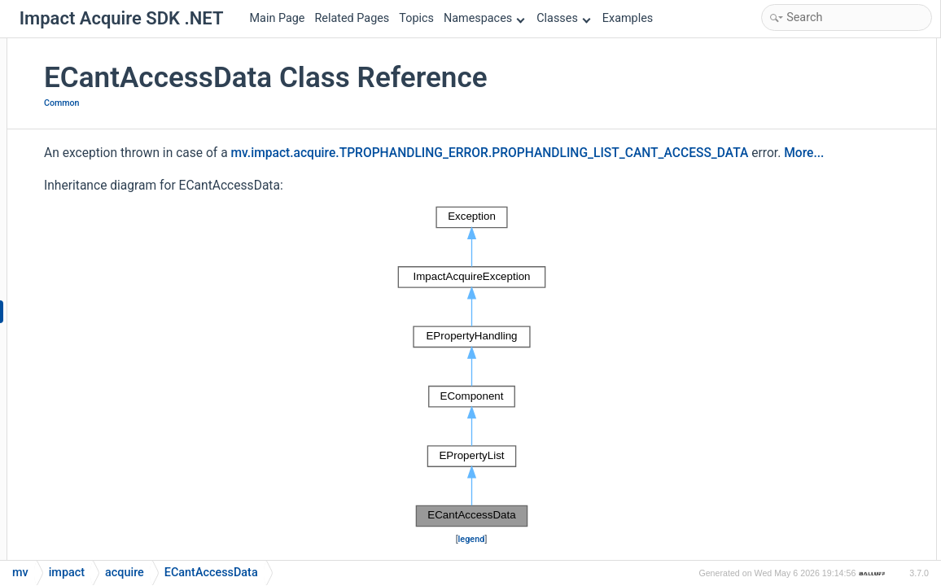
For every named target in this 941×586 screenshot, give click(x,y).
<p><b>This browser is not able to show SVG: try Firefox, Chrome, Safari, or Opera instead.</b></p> (473, 411)
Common (242, 103)
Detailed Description (800, 279)
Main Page (277, 18)
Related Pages (351, 18)
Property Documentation (810, 432)
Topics (416, 18)
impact (67, 572)
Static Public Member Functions (829, 105)
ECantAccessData (807, 83)
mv (20, 572)
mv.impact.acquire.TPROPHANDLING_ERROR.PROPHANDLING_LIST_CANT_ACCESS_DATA (483, 175)
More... (277, 197)
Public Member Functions (813, 61)
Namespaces (484, 18)
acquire (124, 572)
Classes (563, 18)
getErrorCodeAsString (817, 126)
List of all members (798, 520)
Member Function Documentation (832, 345)
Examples (627, 18)
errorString (790, 257)
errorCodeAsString (809, 236)
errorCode (788, 214)
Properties (776, 192)
